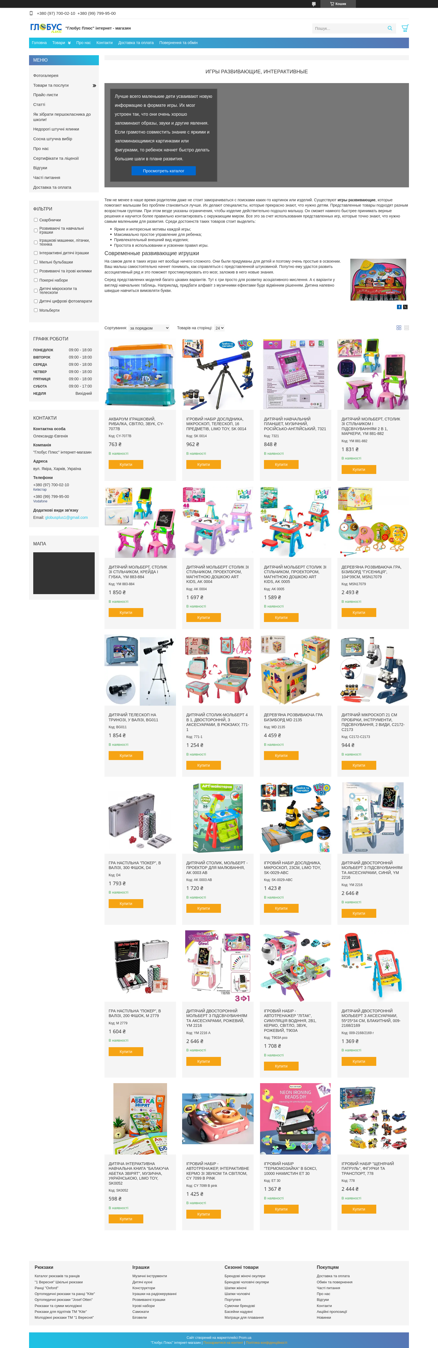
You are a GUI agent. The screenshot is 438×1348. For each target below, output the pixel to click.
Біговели (139, 1317)
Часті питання (46, 177)
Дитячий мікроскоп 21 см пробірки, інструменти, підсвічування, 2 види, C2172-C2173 (373, 722)
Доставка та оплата (136, 42)
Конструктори (143, 1288)
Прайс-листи (45, 94)
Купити (126, 464)
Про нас (83, 42)
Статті (39, 104)
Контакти (104, 42)
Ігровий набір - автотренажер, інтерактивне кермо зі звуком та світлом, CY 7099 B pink (217, 1171)
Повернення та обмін (178, 42)
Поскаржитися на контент (223, 1343)
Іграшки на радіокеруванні (154, 1294)
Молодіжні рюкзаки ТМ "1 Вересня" (64, 1317)
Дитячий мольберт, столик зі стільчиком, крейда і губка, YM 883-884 (138, 572)
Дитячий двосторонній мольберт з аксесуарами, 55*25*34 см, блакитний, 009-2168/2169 (371, 1018)
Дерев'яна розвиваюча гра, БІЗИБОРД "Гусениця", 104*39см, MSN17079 (371, 572)
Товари (58, 42)
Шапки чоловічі (237, 1294)
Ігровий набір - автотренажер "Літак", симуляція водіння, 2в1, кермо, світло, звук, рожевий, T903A (290, 1021)
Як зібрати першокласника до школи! (62, 117)
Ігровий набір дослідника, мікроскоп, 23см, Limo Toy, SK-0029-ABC (292, 868)
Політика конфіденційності (266, 1343)
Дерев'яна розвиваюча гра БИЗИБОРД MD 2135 (293, 717)
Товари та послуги (51, 85)
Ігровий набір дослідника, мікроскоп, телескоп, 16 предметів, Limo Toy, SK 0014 (216, 424)
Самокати (140, 1312)
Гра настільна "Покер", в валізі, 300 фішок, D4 (135, 865)
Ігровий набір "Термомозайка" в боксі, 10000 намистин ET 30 (290, 1168)
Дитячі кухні (142, 1282)
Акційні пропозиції (332, 1312)
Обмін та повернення (335, 1282)
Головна (39, 42)
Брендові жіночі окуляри (245, 1276)
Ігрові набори (143, 1306)
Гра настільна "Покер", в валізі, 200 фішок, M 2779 (135, 1013)
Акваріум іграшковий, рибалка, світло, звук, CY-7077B (136, 424)
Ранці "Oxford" (46, 1288)
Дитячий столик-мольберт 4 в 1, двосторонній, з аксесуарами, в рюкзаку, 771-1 (217, 722)
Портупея (233, 1300)
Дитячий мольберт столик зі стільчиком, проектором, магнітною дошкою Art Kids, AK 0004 (217, 574)
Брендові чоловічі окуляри (247, 1282)
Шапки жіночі (235, 1288)
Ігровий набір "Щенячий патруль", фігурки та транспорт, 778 (368, 1168)
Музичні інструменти (149, 1276)
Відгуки (40, 167)
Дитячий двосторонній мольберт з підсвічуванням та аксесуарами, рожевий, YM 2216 (216, 1018)
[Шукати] (390, 28)
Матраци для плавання (244, 1317)
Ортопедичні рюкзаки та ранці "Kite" (65, 1294)
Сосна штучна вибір (52, 138)
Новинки (324, 1317)
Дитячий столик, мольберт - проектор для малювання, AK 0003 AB (217, 868)
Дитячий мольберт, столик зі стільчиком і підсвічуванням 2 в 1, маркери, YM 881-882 (371, 426)
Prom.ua (245, 1338)
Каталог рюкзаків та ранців (57, 1276)
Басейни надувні (239, 1312)
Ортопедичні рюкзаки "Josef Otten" (64, 1300)
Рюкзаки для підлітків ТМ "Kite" (61, 1312)
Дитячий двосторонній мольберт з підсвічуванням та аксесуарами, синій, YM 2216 (372, 870)
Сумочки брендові (240, 1306)
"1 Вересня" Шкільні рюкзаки (59, 1282)
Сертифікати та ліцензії (56, 158)
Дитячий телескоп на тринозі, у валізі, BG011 (133, 717)
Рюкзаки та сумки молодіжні (58, 1306)
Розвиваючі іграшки (148, 1300)
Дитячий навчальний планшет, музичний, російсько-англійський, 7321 (295, 424)
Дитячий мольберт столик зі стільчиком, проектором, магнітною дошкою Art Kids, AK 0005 (295, 574)
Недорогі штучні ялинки (56, 129)
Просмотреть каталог (163, 170)
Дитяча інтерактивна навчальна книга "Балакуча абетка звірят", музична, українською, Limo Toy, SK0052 (139, 1173)
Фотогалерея (45, 75)
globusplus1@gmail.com (66, 517)
